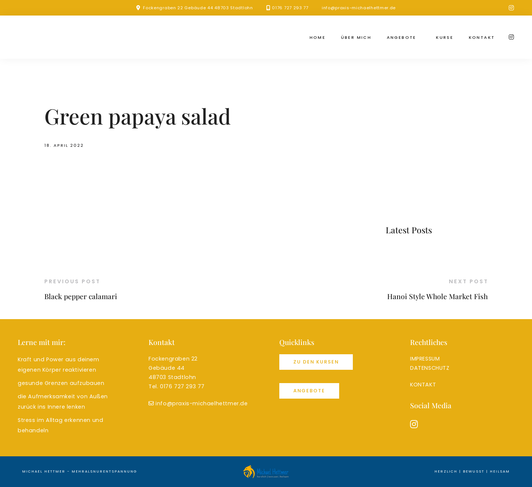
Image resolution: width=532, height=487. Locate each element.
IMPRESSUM (425, 358)
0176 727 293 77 (290, 8)
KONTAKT (423, 384)
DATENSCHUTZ (430, 368)
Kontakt (482, 37)
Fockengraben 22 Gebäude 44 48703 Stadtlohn (198, 8)
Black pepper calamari (80, 296)
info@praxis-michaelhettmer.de (359, 8)
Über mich (356, 37)
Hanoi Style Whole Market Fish (437, 296)
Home (318, 37)
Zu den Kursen (316, 361)
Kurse (444, 37)
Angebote (401, 37)
